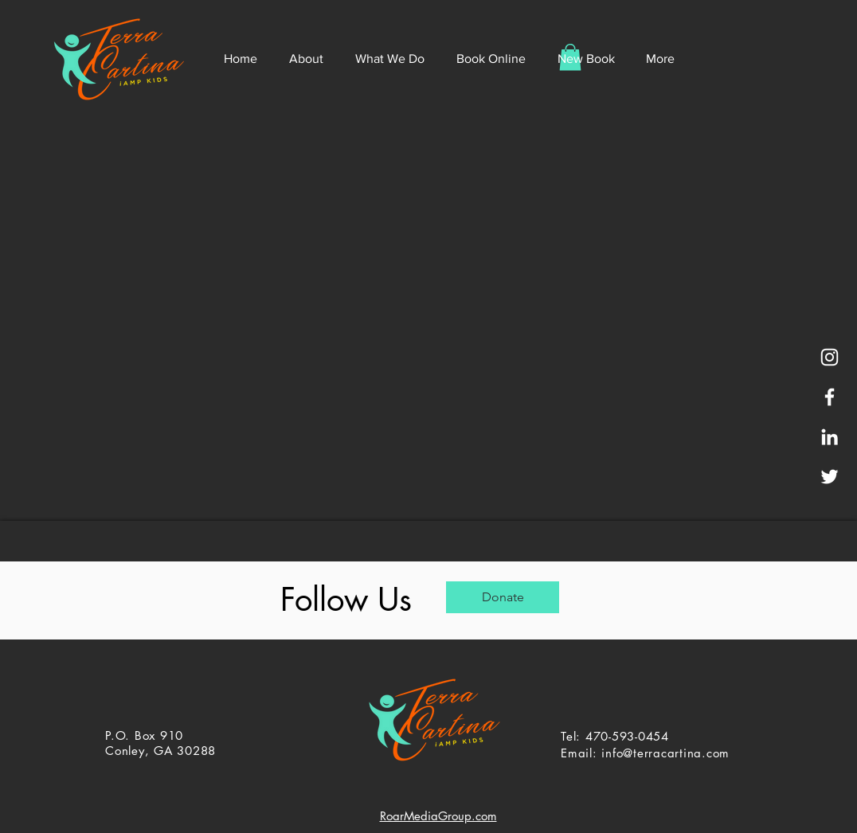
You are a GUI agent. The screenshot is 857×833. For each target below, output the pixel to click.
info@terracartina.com (665, 753)
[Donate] (502, 597)
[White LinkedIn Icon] (829, 436)
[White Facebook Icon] (829, 397)
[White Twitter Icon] (829, 476)
